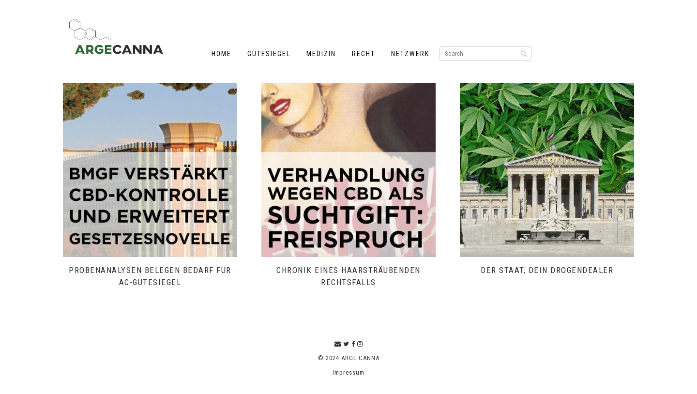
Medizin (321, 54)
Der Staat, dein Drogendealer (547, 270)
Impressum (348, 372)
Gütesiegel (268, 54)
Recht (363, 54)
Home (221, 54)
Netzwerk (410, 54)
